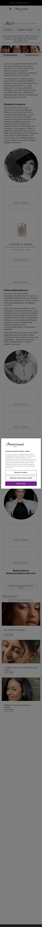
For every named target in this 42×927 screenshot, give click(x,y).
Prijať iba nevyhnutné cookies (21, 478)
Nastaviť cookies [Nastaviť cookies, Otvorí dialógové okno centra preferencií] (21, 472)
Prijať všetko (21, 483)
